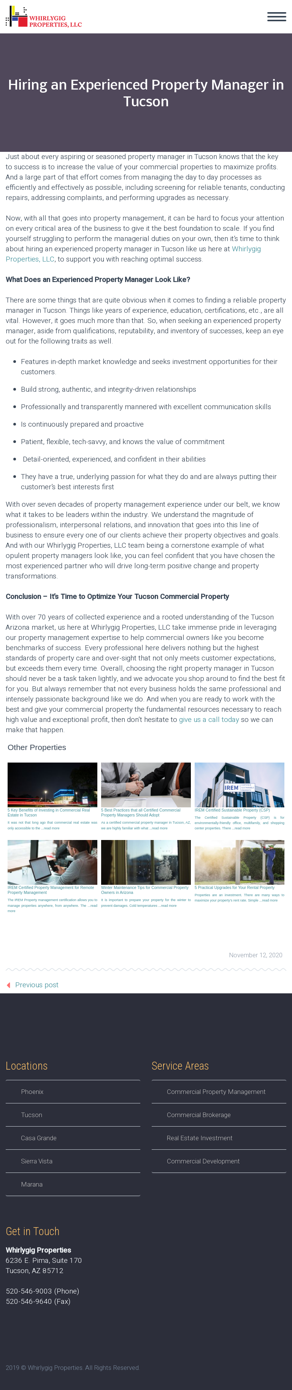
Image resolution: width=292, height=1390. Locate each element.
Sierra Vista (36, 1161)
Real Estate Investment (200, 1138)
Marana (32, 1184)
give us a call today (209, 719)
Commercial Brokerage (199, 1115)
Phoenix (32, 1091)
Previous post (37, 985)
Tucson (31, 1115)
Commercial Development (203, 1161)
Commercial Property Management (216, 1091)
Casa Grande (39, 1138)
